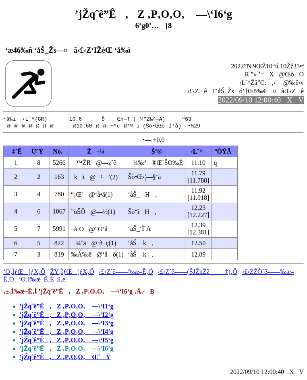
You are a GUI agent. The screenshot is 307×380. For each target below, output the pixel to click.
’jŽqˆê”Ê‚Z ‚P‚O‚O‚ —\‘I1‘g (66, 307)
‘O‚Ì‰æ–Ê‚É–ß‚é (42, 280)
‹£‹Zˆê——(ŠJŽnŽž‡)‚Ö (197, 272)
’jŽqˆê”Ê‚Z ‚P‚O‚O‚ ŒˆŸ (64, 357)
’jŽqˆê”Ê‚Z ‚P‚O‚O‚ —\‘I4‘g (66, 332)
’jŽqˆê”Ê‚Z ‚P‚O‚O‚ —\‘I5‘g (66, 340)
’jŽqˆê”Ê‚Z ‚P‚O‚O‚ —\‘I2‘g (66, 315)
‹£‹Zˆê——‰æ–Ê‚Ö (126, 272)
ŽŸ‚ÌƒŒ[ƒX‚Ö (72, 272)
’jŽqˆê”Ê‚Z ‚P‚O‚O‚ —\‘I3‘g (66, 323)
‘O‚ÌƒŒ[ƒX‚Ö (24, 272)
